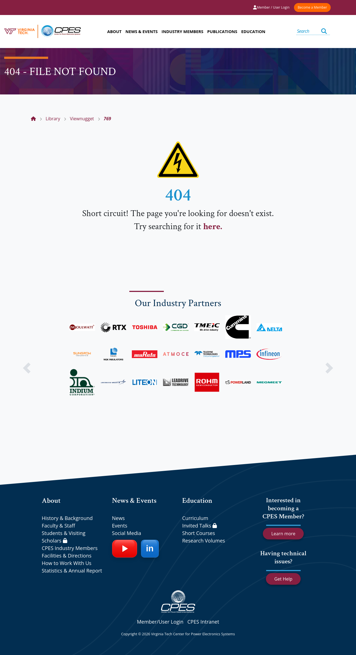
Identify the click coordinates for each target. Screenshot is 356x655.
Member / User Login (271, 7)
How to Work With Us (67, 563)
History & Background (67, 518)
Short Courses (198, 533)
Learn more (283, 534)
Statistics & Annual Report (72, 570)
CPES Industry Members (70, 548)
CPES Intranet (203, 621)
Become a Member (312, 7)
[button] (26, 368)
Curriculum (195, 518)
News (118, 518)
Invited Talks (199, 525)
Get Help (283, 579)
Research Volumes (203, 540)
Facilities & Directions (67, 555)
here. (212, 226)
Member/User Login (160, 621)
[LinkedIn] (150, 549)
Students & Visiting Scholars (63, 537)
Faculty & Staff (58, 525)
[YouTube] (124, 549)
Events (119, 525)
